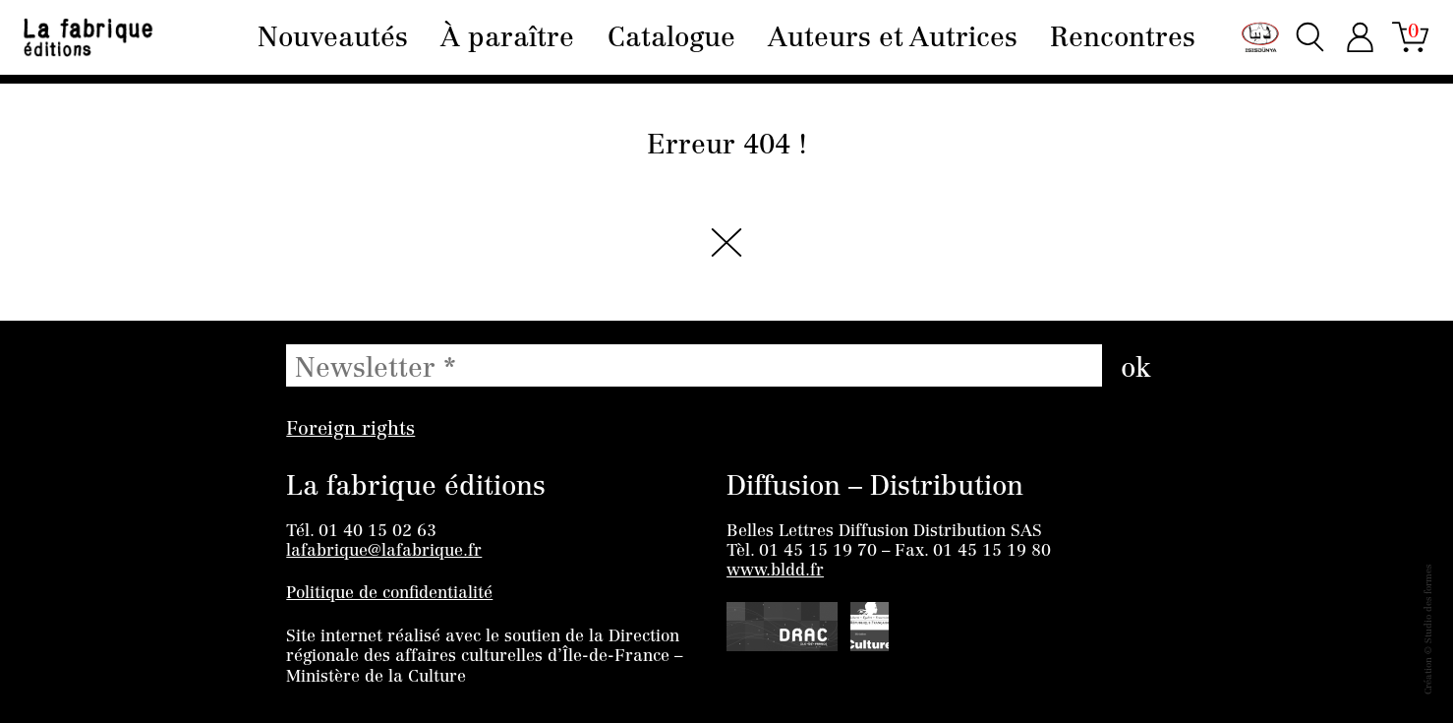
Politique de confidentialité (389, 593)
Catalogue (671, 39)
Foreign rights (350, 430)
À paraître (507, 39)
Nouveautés (333, 39)
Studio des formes (1429, 604)
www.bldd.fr (775, 571)
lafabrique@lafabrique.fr (384, 551)
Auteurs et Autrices (892, 39)
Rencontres (1122, 39)
